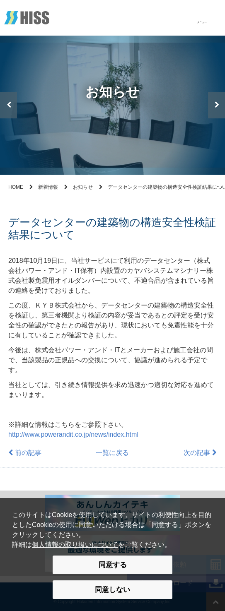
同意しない (112, 589)
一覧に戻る (112, 452)
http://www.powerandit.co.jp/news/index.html (73, 434)
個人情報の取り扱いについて (75, 544)
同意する (113, 564)
